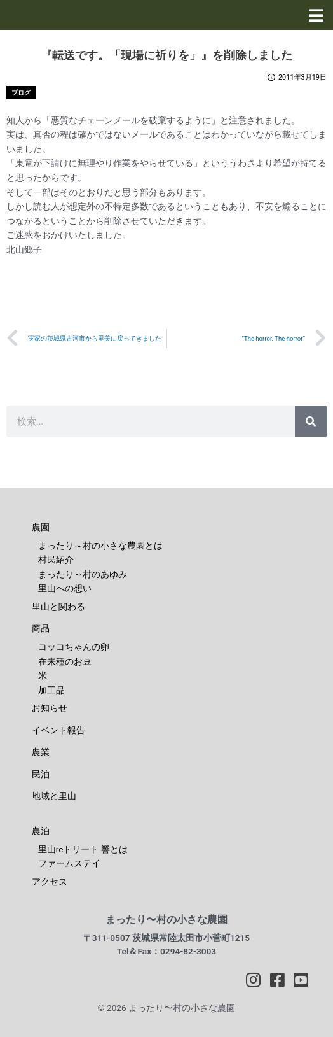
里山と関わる (58, 607)
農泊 (41, 831)
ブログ (21, 92)
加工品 (51, 690)
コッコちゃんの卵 (73, 647)
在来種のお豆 (65, 661)
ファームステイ (69, 863)
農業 (41, 752)
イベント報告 (58, 730)
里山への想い (65, 588)
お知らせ (49, 708)
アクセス (49, 882)
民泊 (41, 774)
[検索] (311, 421)
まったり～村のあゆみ (82, 574)
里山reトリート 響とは (83, 849)
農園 (41, 527)
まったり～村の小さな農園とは (100, 545)
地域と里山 (54, 796)
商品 (41, 628)
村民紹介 (56, 559)
